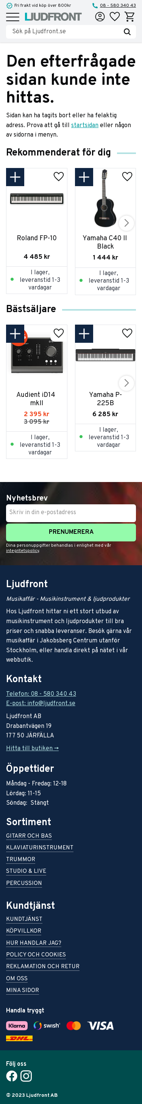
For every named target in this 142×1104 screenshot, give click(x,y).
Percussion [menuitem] (24, 884)
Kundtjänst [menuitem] (24, 920)
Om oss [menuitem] (17, 979)
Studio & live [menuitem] (26, 872)
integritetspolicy (22, 551)
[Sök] (127, 32)
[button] (12, 17)
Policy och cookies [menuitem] (36, 955)
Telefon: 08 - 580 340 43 (41, 694)
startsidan (84, 125)
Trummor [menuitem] (20, 860)
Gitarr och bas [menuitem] (29, 836)
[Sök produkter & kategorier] (65, 32)
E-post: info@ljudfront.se (40, 703)
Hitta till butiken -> (32, 749)
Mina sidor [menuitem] (22, 991)
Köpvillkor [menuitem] (23, 931)
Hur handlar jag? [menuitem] (33, 944)
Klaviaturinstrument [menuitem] (39, 848)
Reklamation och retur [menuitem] (43, 967)
